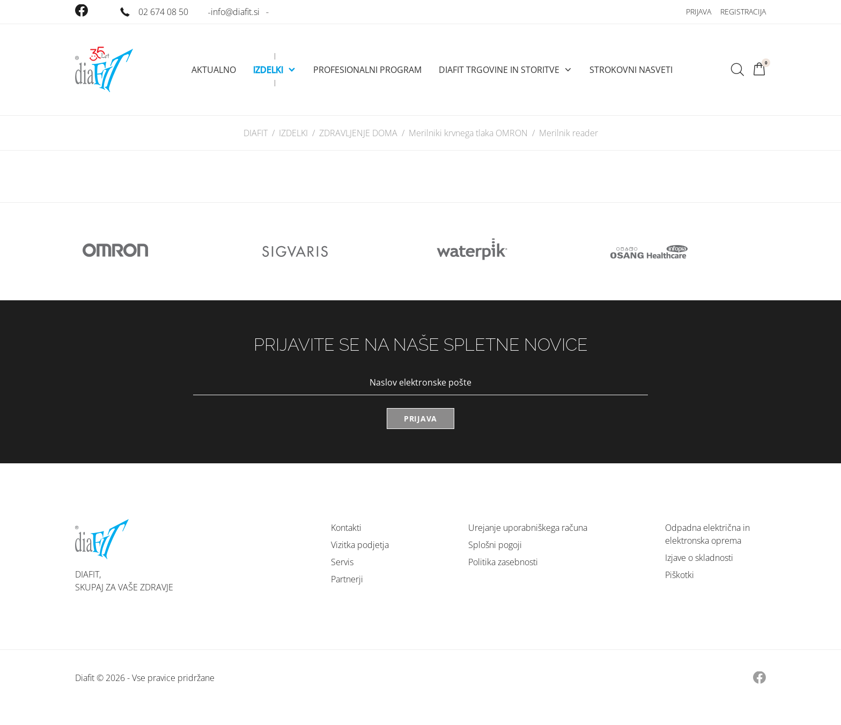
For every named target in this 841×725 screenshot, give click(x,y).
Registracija (743, 11)
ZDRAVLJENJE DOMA (358, 133)
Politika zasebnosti (503, 562)
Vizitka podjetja (360, 545)
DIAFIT (256, 133)
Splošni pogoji (495, 545)
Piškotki (679, 575)
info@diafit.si (235, 12)
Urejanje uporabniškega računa (527, 528)
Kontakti (346, 528)
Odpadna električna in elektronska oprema (707, 534)
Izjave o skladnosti (699, 558)
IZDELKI (293, 133)
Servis (342, 562)
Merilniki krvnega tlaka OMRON (468, 133)
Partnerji (347, 579)
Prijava (698, 11)
